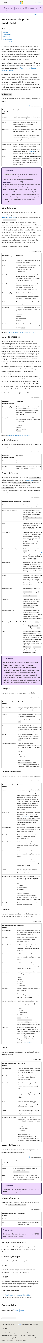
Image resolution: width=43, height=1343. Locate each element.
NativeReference (7, 39)
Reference (5, 32)
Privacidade (31, 1335)
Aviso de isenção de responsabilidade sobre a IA (14, 1333)
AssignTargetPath (27, 1043)
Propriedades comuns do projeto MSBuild (18, 1295)
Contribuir (22, 1335)
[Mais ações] (40, 14)
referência (29, 480)
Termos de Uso (33, 1338)
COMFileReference (8, 37)
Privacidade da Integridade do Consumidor (13, 1338)
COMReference (7, 34)
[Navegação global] (2, 2)
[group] (21, 577)
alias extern (32, 151)
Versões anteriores (6, 1335)
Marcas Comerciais (6, 1340)
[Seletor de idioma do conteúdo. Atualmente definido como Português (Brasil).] (8, 1324)
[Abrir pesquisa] (35, 2)
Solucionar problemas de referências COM (20, 332)
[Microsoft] (21, 2)
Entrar (40, 2)
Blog (15, 1335)
